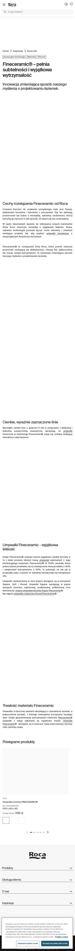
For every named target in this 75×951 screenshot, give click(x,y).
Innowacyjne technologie (14, 57)
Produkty (37, 868)
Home (6, 51)
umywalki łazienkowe (57, 233)
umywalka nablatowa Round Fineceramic (34, 594)
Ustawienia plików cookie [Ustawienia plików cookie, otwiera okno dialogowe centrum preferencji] (28, 943)
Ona (5, 798)
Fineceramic (64, 717)
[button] (4, 12)
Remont (41, 57)
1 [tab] (31, 832)
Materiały (32, 57)
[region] (37, 933)
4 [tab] (41, 832)
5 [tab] (44, 832)
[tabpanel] (35, 788)
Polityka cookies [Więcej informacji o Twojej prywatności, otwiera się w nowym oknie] (61, 937)
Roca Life (32, 51)
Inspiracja (18, 51)
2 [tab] (34, 832)
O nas (37, 891)
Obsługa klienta (37, 880)
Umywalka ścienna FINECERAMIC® (20, 802)
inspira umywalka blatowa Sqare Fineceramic (38, 590)
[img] (6, 820)
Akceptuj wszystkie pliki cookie (55, 943)
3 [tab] (37, 832)
